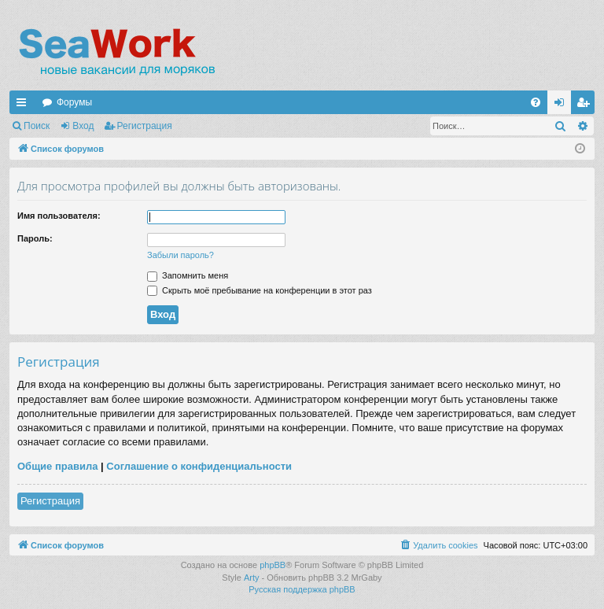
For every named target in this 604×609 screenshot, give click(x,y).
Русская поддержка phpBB (302, 589)
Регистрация (144, 125)
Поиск (37, 125)
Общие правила (57, 466)
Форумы (74, 102)
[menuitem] (535, 102)
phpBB (272, 565)
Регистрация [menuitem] (586, 105)
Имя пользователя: (59, 215)
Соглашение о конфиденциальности (199, 466)
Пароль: (35, 238)
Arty (252, 577)
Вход (83, 125)
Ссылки (24, 105)
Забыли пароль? (180, 255)
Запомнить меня (187, 275)
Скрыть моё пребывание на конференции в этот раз (259, 290)
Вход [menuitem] (562, 105)
